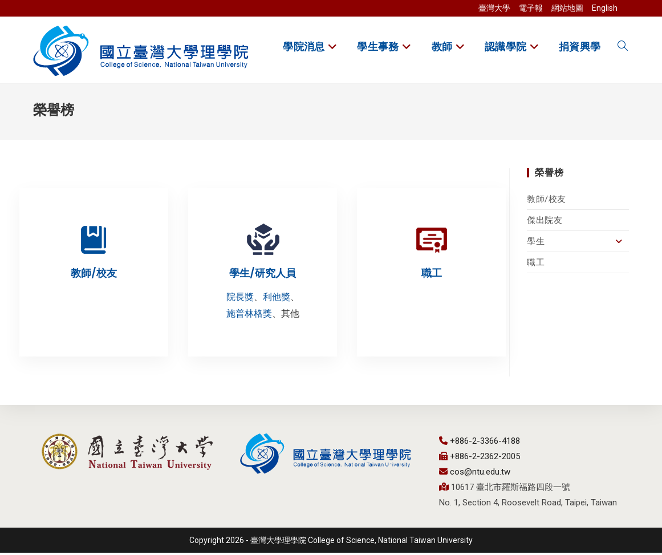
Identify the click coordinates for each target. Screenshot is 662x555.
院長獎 (240, 299)
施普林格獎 (249, 315)
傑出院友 (544, 222)
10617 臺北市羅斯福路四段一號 (509, 489)
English (605, 8)
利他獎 (276, 299)
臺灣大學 (494, 8)
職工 (536, 265)
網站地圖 (567, 8)
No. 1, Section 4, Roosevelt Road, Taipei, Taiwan (528, 505)
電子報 (531, 8)
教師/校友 (546, 201)
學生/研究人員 (262, 275)
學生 (578, 243)
